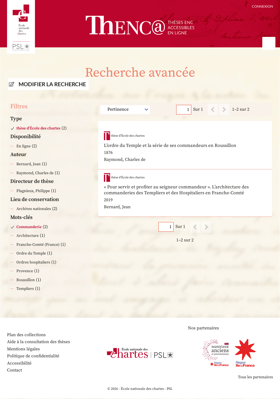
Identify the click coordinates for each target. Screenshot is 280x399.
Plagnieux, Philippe (33, 191)
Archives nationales (33, 209)
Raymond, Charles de (35, 172)
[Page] (184, 109)
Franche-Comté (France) (38, 244)
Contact (14, 370)
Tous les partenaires (255, 377)
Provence (24, 271)
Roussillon (25, 280)
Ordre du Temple (31, 253)
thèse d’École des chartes (38, 128)
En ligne (23, 146)
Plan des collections (26, 335)
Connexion (262, 6)
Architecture (27, 235)
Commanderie (29, 227)
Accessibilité (19, 363)
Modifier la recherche (52, 84)
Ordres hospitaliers (33, 262)
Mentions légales (23, 349)
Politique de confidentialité (33, 356)
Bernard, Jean (28, 164)
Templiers (25, 288)
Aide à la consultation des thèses (39, 342)
